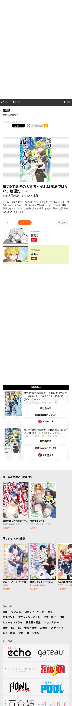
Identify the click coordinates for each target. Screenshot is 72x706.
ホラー (51, 487)
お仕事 (43, 502)
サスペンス (9, 492)
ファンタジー (51, 497)
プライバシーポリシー (52, 658)
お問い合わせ (29, 658)
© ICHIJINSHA (21, 670)
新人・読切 (9, 508)
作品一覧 (16, 645)
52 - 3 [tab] (9, 212)
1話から (63, 212)
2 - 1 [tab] (25, 212)
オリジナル (33, 508)
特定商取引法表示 (49, 663)
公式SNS (38, 645)
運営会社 (31, 663)
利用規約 (18, 663)
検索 (26, 645)
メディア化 (57, 502)
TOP (5, 645)
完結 (20, 508)
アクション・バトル (29, 492)
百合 (5, 502)
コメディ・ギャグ (34, 487)
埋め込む (39, 115)
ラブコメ (16, 487)
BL (12, 502)
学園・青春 (30, 502)
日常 (62, 492)
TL (19, 502)
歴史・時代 (50, 492)
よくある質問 (11, 658)
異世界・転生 (33, 497)
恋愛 (5, 487)
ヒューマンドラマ (12, 497)
